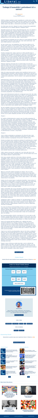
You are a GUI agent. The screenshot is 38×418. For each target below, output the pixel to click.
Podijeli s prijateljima (19, 252)
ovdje (34, 259)
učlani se (22, 266)
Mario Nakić (20, 14)
